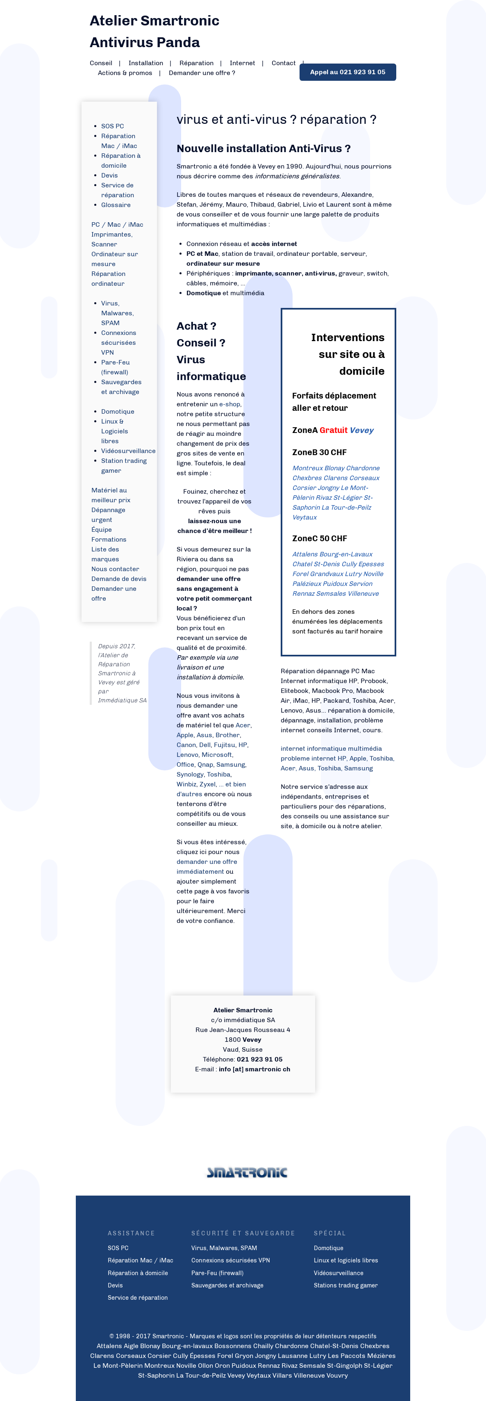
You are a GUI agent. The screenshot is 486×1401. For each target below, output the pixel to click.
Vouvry (337, 1375)
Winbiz (186, 784)
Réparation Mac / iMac (140, 1260)
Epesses (371, 564)
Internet (242, 63)
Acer (243, 725)
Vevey (361, 430)
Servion (360, 584)
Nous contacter (115, 569)
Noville (373, 574)
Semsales (331, 593)
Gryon (244, 1356)
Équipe (101, 529)
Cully (349, 564)
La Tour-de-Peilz (346, 507)
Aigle (131, 1346)
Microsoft (217, 755)
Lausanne (293, 1356)
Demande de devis (119, 579)
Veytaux (304, 517)
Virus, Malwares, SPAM (117, 313)
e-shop (229, 404)
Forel (300, 574)
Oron (222, 1365)
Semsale (312, 1365)
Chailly (263, 1346)
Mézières (381, 1356)
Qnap (205, 764)
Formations (109, 539)
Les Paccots (347, 1356)
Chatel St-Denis (316, 564)
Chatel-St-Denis (334, 1346)
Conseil (101, 63)
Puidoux (334, 584)
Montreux (307, 468)
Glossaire (116, 205)
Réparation (196, 63)
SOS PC (112, 126)
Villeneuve (363, 593)
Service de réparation (138, 1297)
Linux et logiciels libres (346, 1260)
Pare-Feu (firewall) (217, 1273)
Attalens (305, 554)
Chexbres (307, 478)
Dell (205, 745)
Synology (190, 774)
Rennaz (303, 593)
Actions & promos (125, 73)
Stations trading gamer (346, 1285)
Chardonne (362, 468)
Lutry (353, 574)
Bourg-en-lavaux (187, 1346)
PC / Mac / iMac (117, 224)
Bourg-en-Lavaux (345, 554)
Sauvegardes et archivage (227, 1285)
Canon (186, 745)
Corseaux (364, 478)
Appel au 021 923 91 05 (348, 72)
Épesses (203, 1356)
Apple (185, 735)
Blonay (334, 468)
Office (185, 764)
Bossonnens (233, 1346)
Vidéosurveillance (128, 451)
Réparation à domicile (138, 1273)
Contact (284, 63)
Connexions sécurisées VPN (118, 342)
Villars (282, 1375)
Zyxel (208, 784)
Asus (204, 735)
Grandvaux (326, 574)
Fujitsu (224, 745)
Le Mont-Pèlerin (118, 1365)
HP (242, 745)
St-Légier (347, 497)
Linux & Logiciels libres (114, 431)
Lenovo (187, 755)
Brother (228, 735)
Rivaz (324, 497)
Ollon (205, 1365)
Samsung (230, 764)
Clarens (335, 478)
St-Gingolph (344, 1365)
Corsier (304, 488)
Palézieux (306, 584)
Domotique (117, 411)
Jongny (328, 488)
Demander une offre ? (202, 73)
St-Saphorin (156, 1375)
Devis (109, 175)
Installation (146, 63)
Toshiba (218, 774)
